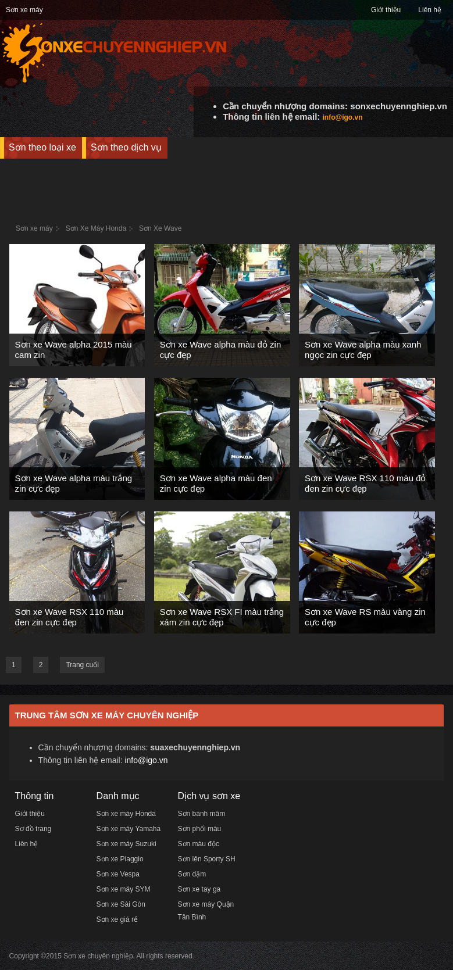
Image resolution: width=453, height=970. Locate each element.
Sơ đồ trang (33, 829)
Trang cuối (82, 665)
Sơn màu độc (198, 844)
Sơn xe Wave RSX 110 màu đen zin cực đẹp (69, 617)
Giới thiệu (386, 10)
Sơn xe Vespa (118, 874)
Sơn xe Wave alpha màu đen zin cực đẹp (216, 483)
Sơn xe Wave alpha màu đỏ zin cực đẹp (220, 349)
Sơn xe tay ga (199, 889)
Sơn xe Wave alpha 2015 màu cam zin (73, 349)
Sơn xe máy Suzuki (126, 844)
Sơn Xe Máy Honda (96, 228)
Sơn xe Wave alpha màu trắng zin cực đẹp (74, 483)
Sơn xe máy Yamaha (129, 829)
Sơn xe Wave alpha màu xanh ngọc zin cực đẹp (363, 349)
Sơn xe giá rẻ (117, 919)
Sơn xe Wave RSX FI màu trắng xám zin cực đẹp (222, 617)
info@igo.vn (342, 117)
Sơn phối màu (200, 829)
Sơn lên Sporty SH (207, 859)
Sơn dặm (192, 874)
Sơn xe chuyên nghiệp (98, 956)
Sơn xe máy (24, 10)
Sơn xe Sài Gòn (121, 904)
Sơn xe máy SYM (124, 889)
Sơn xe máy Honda (126, 814)
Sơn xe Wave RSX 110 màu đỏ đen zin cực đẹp (365, 483)
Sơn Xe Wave (160, 228)
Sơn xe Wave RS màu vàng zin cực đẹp (365, 617)
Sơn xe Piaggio (120, 859)
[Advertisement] (226, 185)
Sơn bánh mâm (202, 814)
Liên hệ (429, 10)
